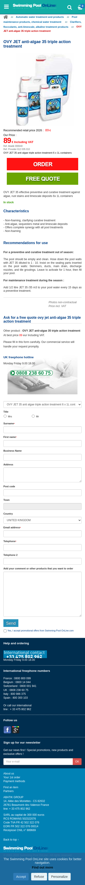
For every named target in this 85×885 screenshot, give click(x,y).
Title (5, 411)
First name (10, 437)
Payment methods (14, 781)
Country (8, 513)
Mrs (10, 416)
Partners (8, 791)
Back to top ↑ (11, 839)
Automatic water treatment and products (40, 17)
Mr (37, 416)
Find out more (42, 867)
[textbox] (42, 492)
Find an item (10, 787)
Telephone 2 (10, 555)
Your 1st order (11, 777)
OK (77, 761)
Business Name (12, 450)
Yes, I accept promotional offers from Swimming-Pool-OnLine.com (40, 630)
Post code (9, 486)
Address (8, 464)
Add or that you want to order (38, 568)
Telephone (9, 541)
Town (6, 500)
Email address (12, 527)
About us (8, 773)
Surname (9, 423)
